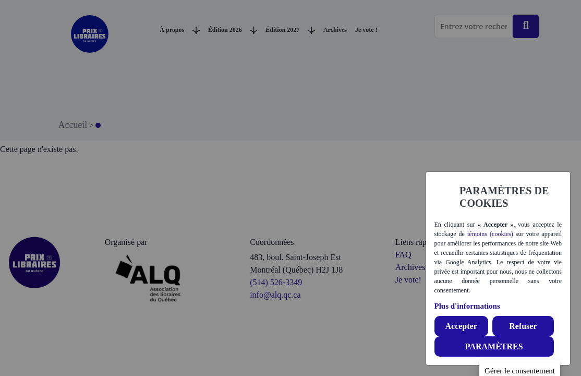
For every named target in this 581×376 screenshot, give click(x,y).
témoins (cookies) (490, 234)
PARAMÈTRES (494, 346)
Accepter (461, 326)
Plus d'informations (467, 306)
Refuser (523, 326)
